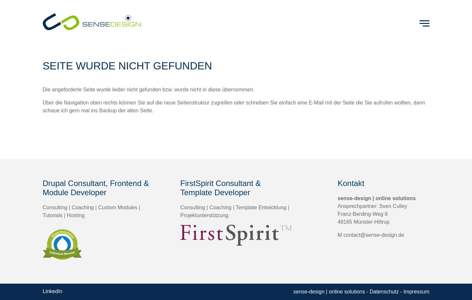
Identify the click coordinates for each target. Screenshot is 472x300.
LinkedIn (53, 291)
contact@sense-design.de (374, 235)
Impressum (416, 291)
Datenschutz (384, 291)
